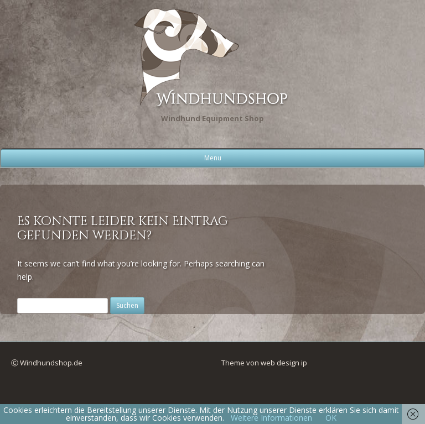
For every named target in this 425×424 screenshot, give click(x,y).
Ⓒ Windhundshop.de (46, 363)
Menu (212, 158)
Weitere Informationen (271, 417)
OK (330, 417)
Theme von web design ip (264, 363)
